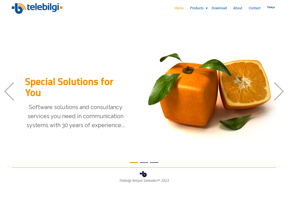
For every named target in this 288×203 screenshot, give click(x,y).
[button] (9, 91)
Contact (254, 8)
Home (178, 8)
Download (219, 8)
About (237, 8)
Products (197, 8)
